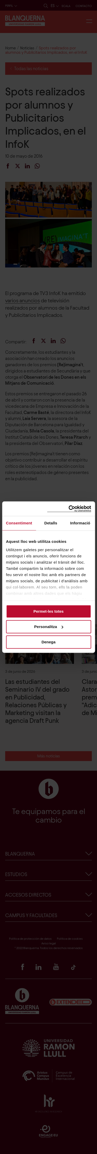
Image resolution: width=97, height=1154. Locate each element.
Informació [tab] (80, 523)
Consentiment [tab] (19, 523)
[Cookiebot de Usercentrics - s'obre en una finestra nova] (69, 508)
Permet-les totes (48, 611)
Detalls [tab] (50, 523)
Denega (48, 642)
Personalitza (48, 626)
